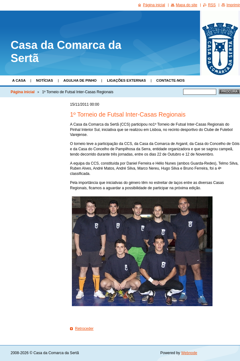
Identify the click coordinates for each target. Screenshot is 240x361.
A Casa (19, 80)
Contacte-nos (170, 80)
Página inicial (23, 92)
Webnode (189, 353)
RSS (212, 5)
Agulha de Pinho (80, 80)
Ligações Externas (126, 80)
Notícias (44, 80)
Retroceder (84, 328)
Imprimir (233, 5)
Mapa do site (187, 5)
